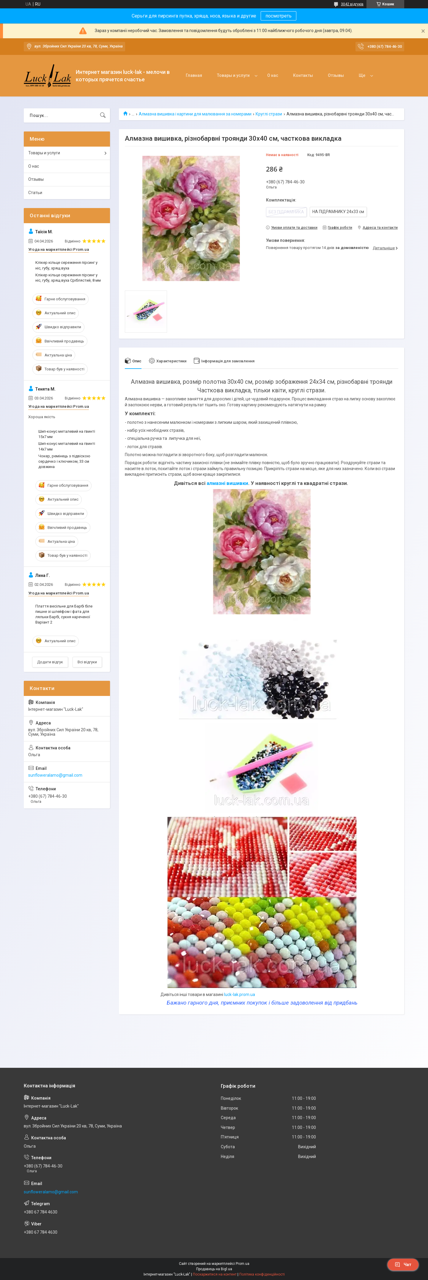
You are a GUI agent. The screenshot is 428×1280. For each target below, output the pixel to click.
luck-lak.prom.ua (239, 994)
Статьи (35, 192)
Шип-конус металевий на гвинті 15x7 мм (66, 434)
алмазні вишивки (227, 483)
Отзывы (336, 75)
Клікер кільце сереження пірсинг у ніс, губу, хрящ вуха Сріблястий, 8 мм (68, 278)
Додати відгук (50, 662)
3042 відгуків (352, 4)
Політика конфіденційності (262, 1274)
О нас (272, 75)
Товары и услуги (233, 75)
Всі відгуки (87, 662)
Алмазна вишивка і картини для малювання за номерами (195, 114)
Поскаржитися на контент (215, 1274)
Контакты (303, 75)
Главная (194, 75)
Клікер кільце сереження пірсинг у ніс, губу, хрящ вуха (66, 265)
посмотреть (278, 16)
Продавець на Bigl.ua (214, 1269)
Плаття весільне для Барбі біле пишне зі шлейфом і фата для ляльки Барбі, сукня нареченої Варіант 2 (63, 614)
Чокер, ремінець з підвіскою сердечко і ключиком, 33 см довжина (64, 461)
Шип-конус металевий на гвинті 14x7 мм (66, 446)
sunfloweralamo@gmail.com (55, 775)
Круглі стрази (269, 114)
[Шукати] (103, 115)
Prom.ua (242, 1264)
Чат (403, 1264)
